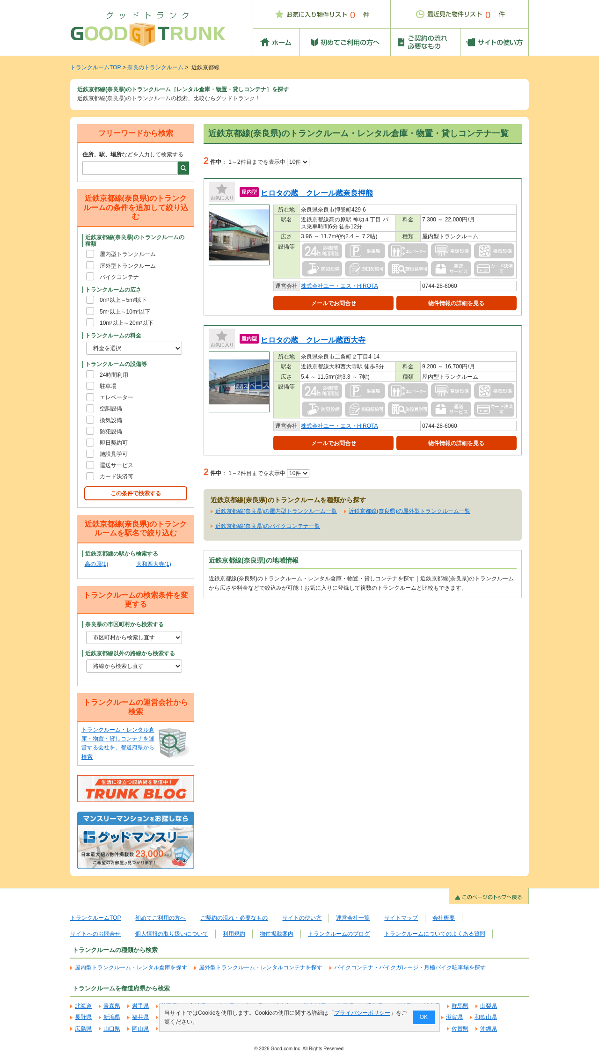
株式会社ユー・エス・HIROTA (339, 286)
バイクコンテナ (119, 277)
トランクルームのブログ (339, 933)
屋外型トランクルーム (128, 266)
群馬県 (460, 1006)
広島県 (83, 1029)
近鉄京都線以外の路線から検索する (130, 653)
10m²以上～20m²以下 (126, 323)
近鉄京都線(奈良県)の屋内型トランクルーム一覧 (276, 511)
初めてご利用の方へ (160, 918)
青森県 (111, 1006)
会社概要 (443, 918)
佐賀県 (460, 1029)
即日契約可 (114, 443)
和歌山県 (486, 1017)
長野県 (83, 1017)
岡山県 (140, 1029)
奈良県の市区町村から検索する (124, 624)
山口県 (111, 1029)
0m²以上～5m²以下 (123, 300)
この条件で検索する (135, 493)
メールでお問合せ (333, 303)
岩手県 (140, 1006)
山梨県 (488, 1006)
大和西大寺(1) (153, 564)
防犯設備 (111, 431)
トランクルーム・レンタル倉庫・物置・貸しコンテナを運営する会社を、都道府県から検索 (117, 743)
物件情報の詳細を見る (456, 303)
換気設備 (111, 420)
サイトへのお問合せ (95, 933)
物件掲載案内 (276, 933)
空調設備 (111, 408)
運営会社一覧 (353, 918)
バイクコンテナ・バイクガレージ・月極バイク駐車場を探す (410, 967)
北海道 (83, 1006)
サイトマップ (401, 918)
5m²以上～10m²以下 (125, 311)
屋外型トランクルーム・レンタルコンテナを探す (260, 967)
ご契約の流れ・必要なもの (234, 918)
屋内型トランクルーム (128, 254)
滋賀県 (454, 1017)
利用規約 (234, 933)
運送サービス (116, 465)
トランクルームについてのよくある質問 (434, 933)
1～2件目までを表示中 (268, 162)
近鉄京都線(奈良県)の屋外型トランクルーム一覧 (409, 511)
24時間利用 (114, 375)
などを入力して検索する (132, 154)
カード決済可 (116, 476)
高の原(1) (97, 564)
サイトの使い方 (301, 918)
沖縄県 (488, 1029)
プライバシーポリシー (362, 1013)
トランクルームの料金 (113, 335)
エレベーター (116, 397)
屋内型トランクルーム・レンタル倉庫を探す (131, 967)
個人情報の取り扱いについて (171, 933)
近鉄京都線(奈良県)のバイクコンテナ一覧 (267, 526)
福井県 (140, 1017)
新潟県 (111, 1017)
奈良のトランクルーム (155, 67)
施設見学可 (114, 454)
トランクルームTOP (95, 67)
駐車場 (108, 386)
